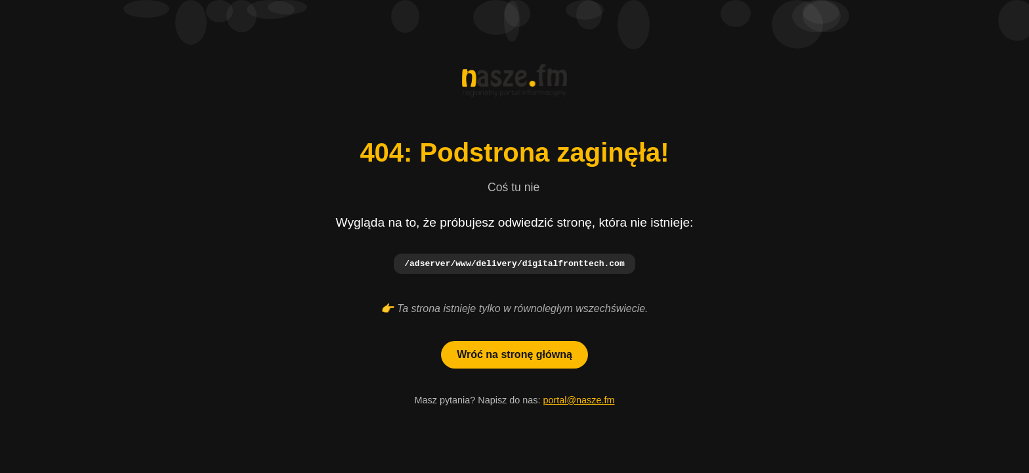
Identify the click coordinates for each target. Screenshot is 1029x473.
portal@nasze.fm (578, 400)
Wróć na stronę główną (514, 355)
